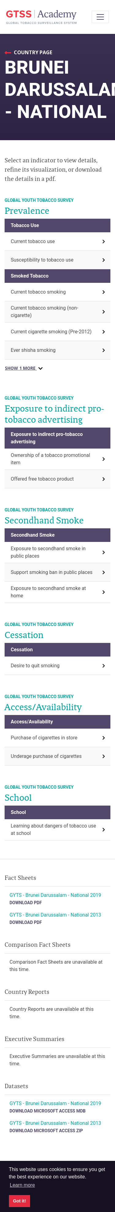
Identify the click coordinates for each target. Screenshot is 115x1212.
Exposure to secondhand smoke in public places (48, 552)
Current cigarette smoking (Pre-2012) (51, 332)
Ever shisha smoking (33, 350)
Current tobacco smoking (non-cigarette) (44, 311)
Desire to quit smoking (35, 666)
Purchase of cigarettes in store (44, 738)
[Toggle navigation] (100, 17)
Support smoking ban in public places (51, 572)
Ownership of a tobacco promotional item (50, 459)
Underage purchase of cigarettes (46, 756)
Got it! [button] (19, 1200)
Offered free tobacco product (42, 479)
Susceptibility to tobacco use (42, 260)
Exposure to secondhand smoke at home (48, 592)
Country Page (32, 52)
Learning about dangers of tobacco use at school (53, 829)
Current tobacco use (33, 241)
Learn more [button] (22, 1185)
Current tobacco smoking (38, 292)
